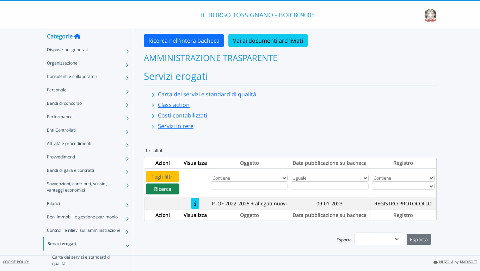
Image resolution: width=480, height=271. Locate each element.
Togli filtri (163, 176)
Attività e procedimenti (69, 157)
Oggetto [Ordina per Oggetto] (249, 162)
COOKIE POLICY (16, 262)
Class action (174, 105)
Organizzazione (62, 76)
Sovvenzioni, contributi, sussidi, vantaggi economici (77, 200)
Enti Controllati (61, 143)
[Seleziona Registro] (403, 186)
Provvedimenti (61, 170)
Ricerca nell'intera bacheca (184, 40)
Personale (57, 103)
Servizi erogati (62, 257)
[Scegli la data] (329, 186)
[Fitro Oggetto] (249, 186)
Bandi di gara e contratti (70, 184)
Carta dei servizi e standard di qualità (207, 94)
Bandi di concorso (64, 117)
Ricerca (162, 189)
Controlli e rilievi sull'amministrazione (84, 244)
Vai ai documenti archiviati (268, 40)
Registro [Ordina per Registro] (403, 162)
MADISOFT (468, 262)
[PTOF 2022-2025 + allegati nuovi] (195, 203)
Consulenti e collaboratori (72, 90)
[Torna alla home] (77, 50)
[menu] (379, 239)
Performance (60, 130)
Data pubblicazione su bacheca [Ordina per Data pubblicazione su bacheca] (330, 162)
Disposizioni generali (67, 63)
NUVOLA (443, 262)
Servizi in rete (175, 126)
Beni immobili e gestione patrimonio (82, 230)
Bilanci (53, 217)
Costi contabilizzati (182, 115)
